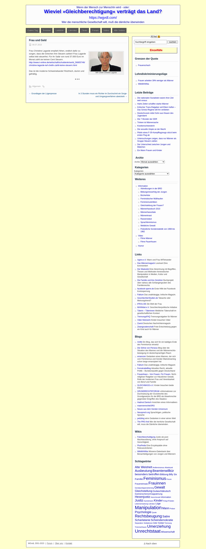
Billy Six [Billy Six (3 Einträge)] (173, 474)
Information (143, 186)
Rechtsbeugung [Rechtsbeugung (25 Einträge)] (148, 516)
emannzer (141, 356)
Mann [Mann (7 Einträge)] (165, 508)
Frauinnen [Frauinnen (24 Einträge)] (157, 483)
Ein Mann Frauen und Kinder (149, 150)
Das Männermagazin (146, 263)
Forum (95, 30)
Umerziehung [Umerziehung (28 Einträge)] (159, 526)
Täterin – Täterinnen (146, 311)
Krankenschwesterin (146, 126)
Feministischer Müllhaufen (151, 199)
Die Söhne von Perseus (147, 348)
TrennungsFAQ (143, 317)
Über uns (59, 543)
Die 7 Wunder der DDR (147, 119)
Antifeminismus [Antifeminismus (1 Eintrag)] (158, 467)
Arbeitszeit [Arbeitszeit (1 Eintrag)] (169, 467)
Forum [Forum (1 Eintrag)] (169, 479)
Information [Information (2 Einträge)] (166, 497)
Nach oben (151, 543)
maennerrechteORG (146, 406)
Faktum (140, 295)
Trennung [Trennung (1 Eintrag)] (168, 523)
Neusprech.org (143, 412)
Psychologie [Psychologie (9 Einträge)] (143, 512)
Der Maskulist (143, 269)
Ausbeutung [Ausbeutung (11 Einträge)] (143, 470)
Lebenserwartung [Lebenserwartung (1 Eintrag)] (141, 504)
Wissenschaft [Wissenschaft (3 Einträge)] (168, 532)
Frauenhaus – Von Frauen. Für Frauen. (154, 374)
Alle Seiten (119, 30)
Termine (47, 30)
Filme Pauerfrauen (148, 242)
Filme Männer (146, 238)
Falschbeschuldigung (146, 437)
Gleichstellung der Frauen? (152, 205)
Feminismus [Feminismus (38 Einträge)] (154, 478)
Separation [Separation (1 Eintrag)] (139, 523)
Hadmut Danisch (144, 402)
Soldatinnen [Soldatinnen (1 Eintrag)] (148, 523)
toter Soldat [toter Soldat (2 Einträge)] (158, 523)
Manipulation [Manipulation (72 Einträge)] (148, 507)
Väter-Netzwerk (144, 320)
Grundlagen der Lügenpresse (42, 93)
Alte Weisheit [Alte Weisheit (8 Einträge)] (143, 467)
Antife (139, 342)
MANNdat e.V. (143, 307)
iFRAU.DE (141, 304)
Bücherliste (145, 195)
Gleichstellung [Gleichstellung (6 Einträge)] (143, 491)
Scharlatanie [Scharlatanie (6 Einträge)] (142, 520)
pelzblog (141, 418)
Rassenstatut (146, 219)
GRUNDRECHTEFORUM (148, 391)
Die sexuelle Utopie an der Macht (151, 129)
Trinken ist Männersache (147, 122)
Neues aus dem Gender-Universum (152, 409)
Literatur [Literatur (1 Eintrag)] (152, 504)
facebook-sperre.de (145, 289)
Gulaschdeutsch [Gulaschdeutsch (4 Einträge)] (162, 491)
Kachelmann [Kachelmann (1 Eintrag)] (148, 501)
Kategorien (138, 171)
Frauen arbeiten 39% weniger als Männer (155, 80)
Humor (141, 246)
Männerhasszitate (148, 212)
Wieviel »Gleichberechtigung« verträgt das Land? (103, 11)
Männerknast (146, 215)
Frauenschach (144, 65)
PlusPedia (141, 445)
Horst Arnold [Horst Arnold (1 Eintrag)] (155, 497)
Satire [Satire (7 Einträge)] (166, 516)
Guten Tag (33, 30)
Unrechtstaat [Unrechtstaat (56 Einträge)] (147, 531)
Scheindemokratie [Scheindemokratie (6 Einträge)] (162, 520)
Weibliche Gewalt (147, 226)
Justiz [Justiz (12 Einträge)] (139, 500)
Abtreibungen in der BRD (151, 188)
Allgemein (36, 86)
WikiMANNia (143, 84)
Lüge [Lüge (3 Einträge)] (158, 503)
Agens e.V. (142, 260)
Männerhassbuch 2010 (150, 209)
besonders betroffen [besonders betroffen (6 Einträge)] (147, 474)
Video (106, 30)
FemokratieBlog (144, 368)
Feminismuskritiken (148, 202)
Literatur (73, 30)
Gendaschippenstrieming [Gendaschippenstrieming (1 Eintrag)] (144, 488)
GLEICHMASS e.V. (145, 385)
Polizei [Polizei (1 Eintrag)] (172, 509)
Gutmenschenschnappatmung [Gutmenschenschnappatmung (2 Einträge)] (148, 494)
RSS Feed (155, 36)
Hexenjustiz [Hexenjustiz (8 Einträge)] (142, 496)
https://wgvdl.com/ (103, 18)
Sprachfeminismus (148, 222)
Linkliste (60, 30)
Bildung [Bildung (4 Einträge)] (164, 474)
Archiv (137, 162)
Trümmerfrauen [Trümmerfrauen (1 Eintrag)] (141, 527)
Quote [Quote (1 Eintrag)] (154, 512)
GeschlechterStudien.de (147, 298)
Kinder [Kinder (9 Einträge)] (158, 500)
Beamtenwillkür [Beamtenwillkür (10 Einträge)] (163, 470)
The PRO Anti (143, 422)
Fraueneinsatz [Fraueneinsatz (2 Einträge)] (141, 484)
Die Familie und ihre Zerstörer (150, 280)
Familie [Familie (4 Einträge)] (139, 479)
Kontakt (69, 543)
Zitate (84, 30)
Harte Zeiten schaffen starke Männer (153, 104)
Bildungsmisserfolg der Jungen (153, 192)
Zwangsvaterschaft (145, 327)
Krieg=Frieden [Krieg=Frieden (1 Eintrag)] (168, 501)
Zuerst (140, 323)
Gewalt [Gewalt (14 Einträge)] (159, 487)
